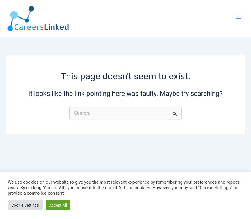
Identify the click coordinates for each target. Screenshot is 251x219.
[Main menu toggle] (238, 18)
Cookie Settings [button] (25, 205)
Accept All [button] (58, 205)
